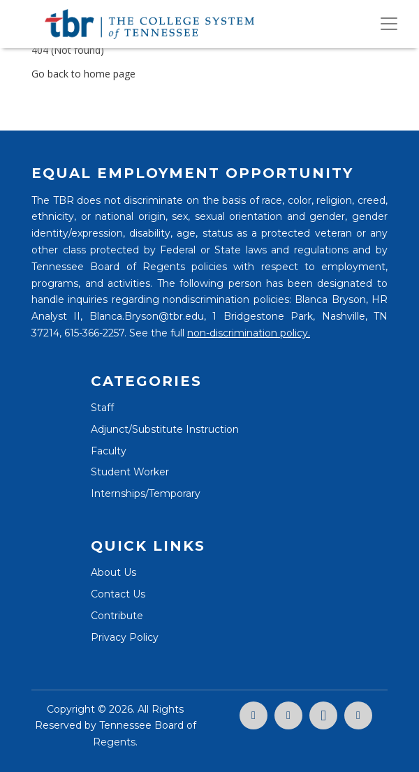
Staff (102, 407)
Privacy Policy (125, 637)
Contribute (117, 615)
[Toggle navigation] (389, 23)
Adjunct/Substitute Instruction (165, 429)
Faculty (108, 451)
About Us (113, 572)
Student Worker (130, 472)
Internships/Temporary (145, 493)
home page (109, 73)
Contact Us (118, 594)
